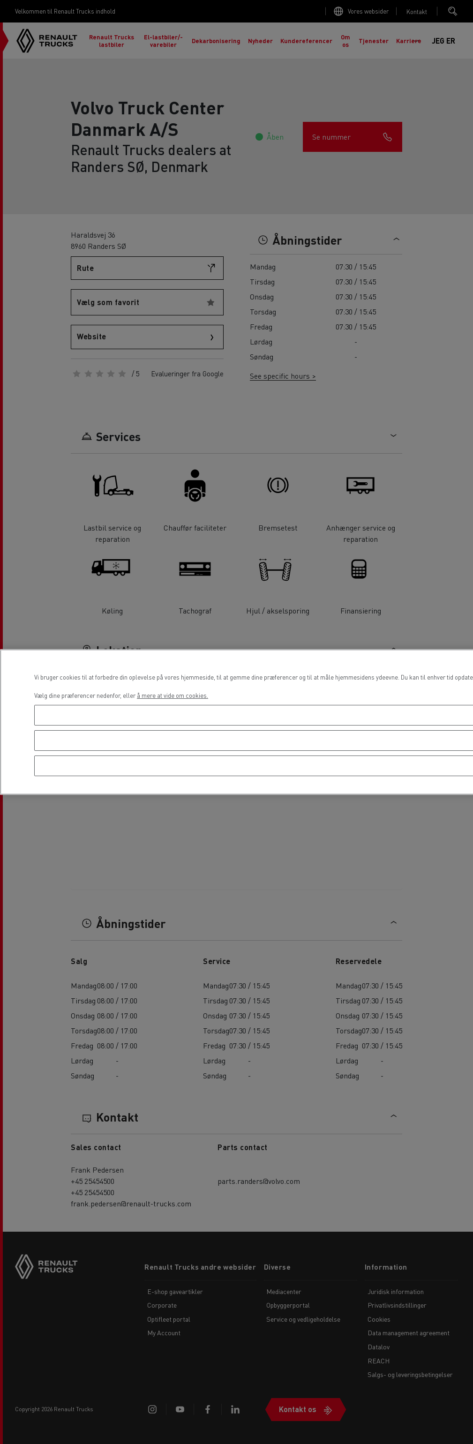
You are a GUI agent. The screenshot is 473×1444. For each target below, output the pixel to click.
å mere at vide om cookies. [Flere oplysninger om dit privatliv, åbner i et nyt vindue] (172, 695)
